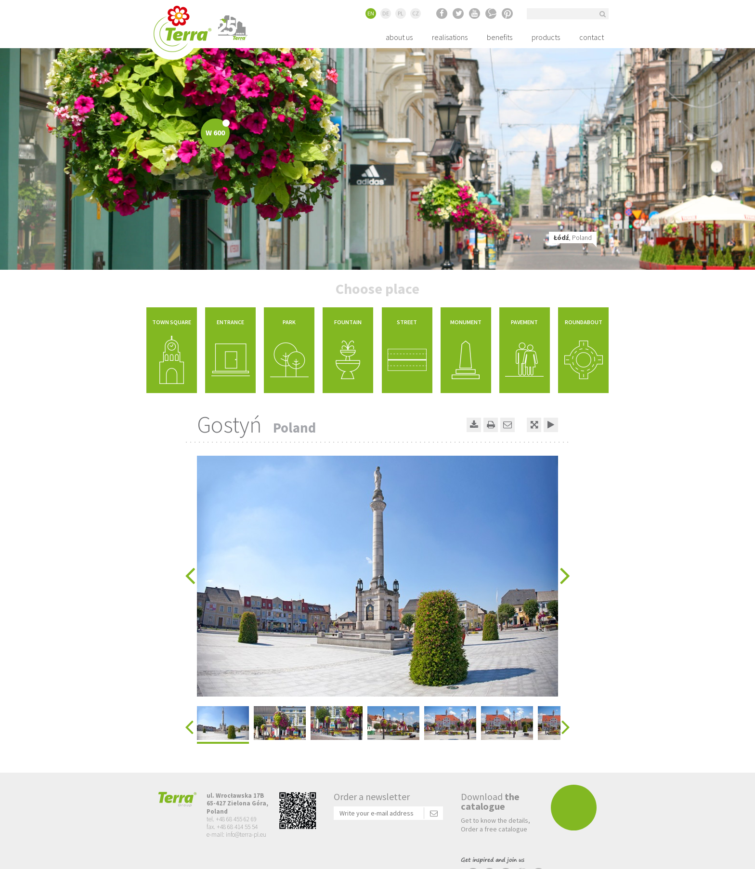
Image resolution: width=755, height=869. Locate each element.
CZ (415, 13)
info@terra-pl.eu (246, 834)
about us (399, 37)
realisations (450, 37)
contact (591, 37)
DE (385, 13)
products (546, 37)
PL (401, 13)
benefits (499, 37)
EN (370, 13)
